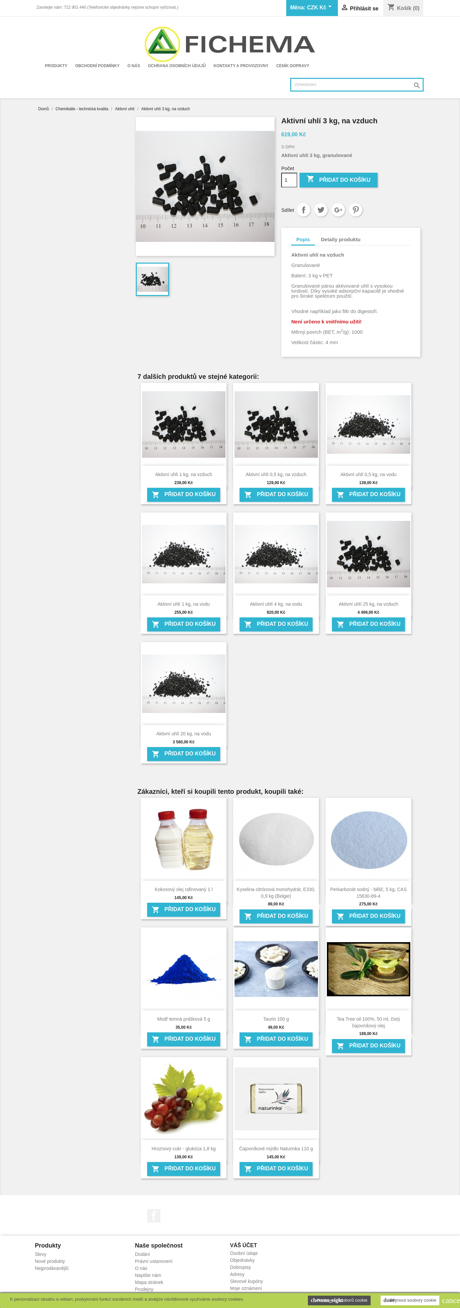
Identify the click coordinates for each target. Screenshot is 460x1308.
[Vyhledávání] (357, 85)
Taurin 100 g (276, 1019)
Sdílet (303, 209)
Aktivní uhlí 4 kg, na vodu (276, 604)
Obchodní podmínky (97, 65)
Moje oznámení (246, 1288)
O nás (133, 65)
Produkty (56, 65)
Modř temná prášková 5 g (183, 1019)
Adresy (237, 1274)
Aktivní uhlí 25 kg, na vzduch (368, 604)
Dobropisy (240, 1267)
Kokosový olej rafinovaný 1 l (184, 889)
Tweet (321, 209)
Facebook (153, 1215)
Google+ (338, 209)
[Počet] (289, 180)
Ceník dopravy (292, 65)
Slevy (40, 1254)
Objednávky (242, 1260)
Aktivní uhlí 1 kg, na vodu (183, 604)
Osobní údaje (244, 1253)
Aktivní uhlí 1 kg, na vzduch (183, 474)
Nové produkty (50, 1261)
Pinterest (355, 209)
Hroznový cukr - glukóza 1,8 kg (183, 1148)
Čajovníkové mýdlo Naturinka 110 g (276, 1148)
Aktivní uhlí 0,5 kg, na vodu (368, 474)
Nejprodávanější (52, 1268)
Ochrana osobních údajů (177, 65)
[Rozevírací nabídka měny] (320, 8)
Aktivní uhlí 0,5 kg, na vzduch (276, 474)
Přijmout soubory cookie (410, 1300)
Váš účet (243, 1245)
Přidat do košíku (339, 179)
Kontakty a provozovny (241, 65)
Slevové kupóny (246, 1281)
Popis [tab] (303, 239)
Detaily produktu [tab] (340, 239)
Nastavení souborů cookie (339, 1300)
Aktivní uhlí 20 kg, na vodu (183, 733)
